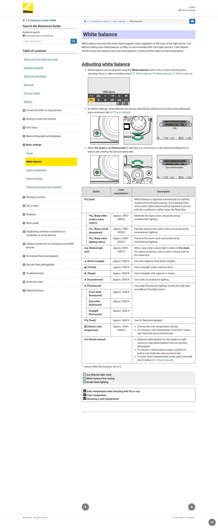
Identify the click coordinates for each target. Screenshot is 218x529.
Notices (28, 101)
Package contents (33, 67)
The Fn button (121, 112)
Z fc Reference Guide (99, 21)
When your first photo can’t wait (41, 59)
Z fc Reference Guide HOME (41, 20)
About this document (35, 76)
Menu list (29, 84)
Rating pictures (34, 178)
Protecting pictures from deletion (44, 187)
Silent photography (36, 170)
